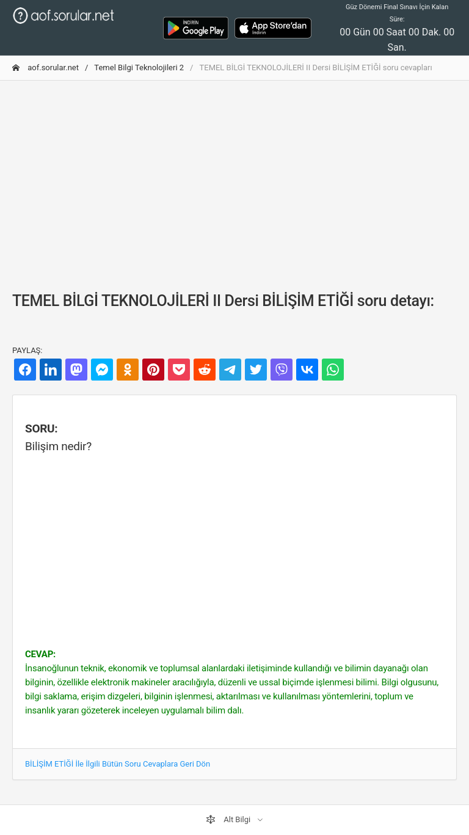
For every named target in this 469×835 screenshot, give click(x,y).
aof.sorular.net (45, 67)
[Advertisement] (234, 175)
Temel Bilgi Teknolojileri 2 (139, 67)
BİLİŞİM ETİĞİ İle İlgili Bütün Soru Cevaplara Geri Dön (117, 763)
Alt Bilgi (229, 820)
